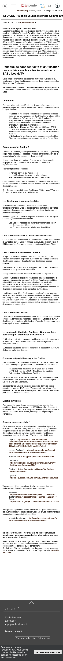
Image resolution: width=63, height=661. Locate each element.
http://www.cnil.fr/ (27, 22)
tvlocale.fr (12, 608)
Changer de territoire (53, 11)
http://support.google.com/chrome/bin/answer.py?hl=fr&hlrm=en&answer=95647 (32, 464)
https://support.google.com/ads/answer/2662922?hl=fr (34, 501)
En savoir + (10, 621)
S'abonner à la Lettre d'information (33, 638)
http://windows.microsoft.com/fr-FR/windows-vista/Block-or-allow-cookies (32, 451)
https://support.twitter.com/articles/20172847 (36, 497)
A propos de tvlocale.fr (16, 624)
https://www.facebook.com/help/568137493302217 (32, 495)
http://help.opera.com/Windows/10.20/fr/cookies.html (34, 478)
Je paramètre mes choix (48, 652)
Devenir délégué (13, 631)
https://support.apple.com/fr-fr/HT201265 (35, 456)
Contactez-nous (13, 617)
